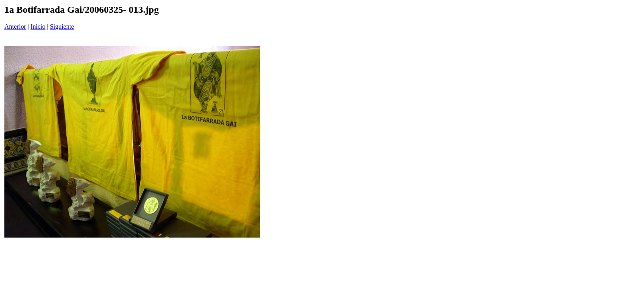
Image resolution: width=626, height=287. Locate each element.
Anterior (15, 26)
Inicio (37, 26)
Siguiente (62, 26)
